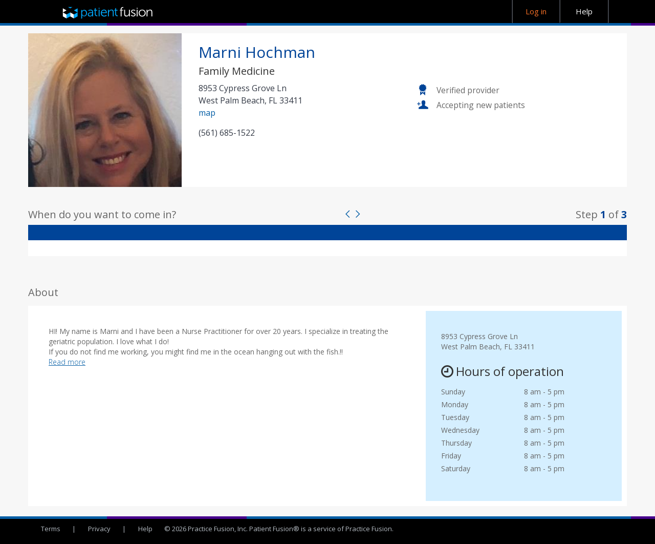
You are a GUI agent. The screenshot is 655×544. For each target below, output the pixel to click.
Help (145, 528)
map (207, 112)
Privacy (99, 528)
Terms (50, 528)
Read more (67, 362)
